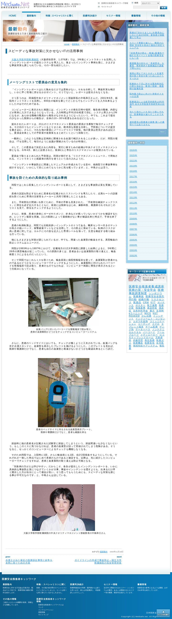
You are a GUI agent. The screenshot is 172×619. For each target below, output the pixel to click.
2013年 (133, 197)
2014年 (133, 192)
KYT (153, 302)
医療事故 (138, 296)
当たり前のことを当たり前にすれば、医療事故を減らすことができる (147, 114)
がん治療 (146, 316)
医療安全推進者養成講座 (146, 286)
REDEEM (134, 316)
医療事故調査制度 (146, 291)
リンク (40, 607)
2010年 (133, 213)
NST (155, 313)
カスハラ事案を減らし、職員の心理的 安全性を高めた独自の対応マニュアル (147, 45)
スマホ (156, 324)
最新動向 (104, 552)
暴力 (152, 310)
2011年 (133, 208)
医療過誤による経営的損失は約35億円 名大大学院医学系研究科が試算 (147, 104)
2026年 (133, 150)
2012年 (133, 203)
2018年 (133, 171)
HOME (67, 44)
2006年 (133, 234)
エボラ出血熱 (140, 321)
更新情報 (41, 612)
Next (162, 132)
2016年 (133, 182)
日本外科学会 (140, 310)
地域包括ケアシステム (145, 345)
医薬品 (137, 302)
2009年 (133, 219)
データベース (143, 329)
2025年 (133, 155)
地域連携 (140, 308)
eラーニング (136, 313)
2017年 (133, 176)
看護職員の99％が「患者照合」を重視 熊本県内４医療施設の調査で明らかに (147, 65)
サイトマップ (43, 615)
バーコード (149, 332)
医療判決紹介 (77, 584)
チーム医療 (151, 327)
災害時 (160, 310)
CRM (146, 302)
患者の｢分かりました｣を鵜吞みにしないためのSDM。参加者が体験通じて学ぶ (147, 35)
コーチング (144, 324)
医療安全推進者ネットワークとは (51, 605)
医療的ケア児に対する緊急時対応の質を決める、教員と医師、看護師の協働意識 (147, 86)
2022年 (133, 160)
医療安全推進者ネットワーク (19, 579)
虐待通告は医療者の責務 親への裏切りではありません (147, 123)
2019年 (133, 166)
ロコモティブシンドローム (147, 336)
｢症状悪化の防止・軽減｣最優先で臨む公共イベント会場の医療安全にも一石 (147, 55)
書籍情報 (142, 584)
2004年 (133, 245)
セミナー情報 (110, 584)
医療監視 (150, 343)
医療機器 (138, 343)
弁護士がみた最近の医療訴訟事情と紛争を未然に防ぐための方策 (29, 561)
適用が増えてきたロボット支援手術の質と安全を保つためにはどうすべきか (147, 75)
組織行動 (144, 299)
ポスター (140, 305)
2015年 (133, 187)
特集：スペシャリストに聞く (51, 584)
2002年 (133, 255)
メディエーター (149, 335)
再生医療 (150, 340)
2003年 (133, 250)
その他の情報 (9, 599)
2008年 (133, 224)
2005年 (133, 240)
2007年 (133, 229)
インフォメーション (45, 610)
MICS (147, 313)
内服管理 (138, 340)
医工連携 (152, 305)
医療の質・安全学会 (142, 289)
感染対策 (152, 308)
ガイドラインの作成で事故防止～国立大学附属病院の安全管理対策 (98, 561)
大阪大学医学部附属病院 (25, 59)
